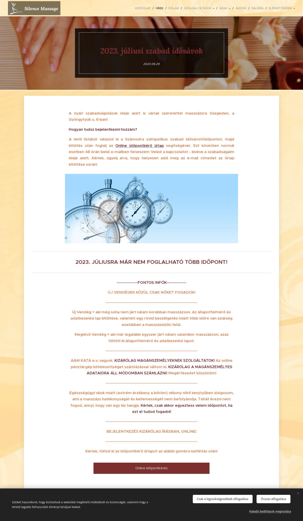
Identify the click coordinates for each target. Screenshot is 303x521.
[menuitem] (144, 8)
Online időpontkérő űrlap (139, 145)
